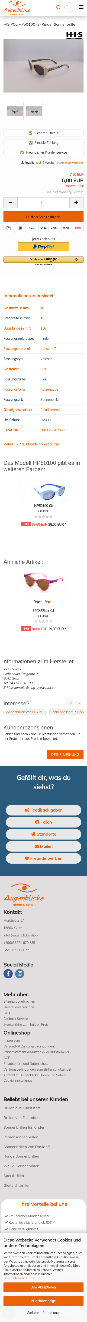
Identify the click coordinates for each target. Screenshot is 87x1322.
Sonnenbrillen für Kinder (68, 712)
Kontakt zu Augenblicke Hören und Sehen (34, 1075)
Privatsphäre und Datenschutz (25, 1064)
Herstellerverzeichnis (19, 1007)
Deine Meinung (65, 755)
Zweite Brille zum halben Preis (25, 1024)
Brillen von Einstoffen (21, 1117)
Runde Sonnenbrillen (21, 1156)
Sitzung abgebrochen (19, 1001)
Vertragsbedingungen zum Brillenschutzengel (37, 1069)
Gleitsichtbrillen (16, 1185)
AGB (6, 1058)
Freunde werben (43, 858)
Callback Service (15, 1019)
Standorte (43, 834)
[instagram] (19, 973)
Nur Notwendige (43, 1301)
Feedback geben (44, 810)
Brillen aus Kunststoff (21, 1108)
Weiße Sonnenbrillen (21, 1166)
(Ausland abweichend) (70, 162)
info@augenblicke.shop (20, 935)
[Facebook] (8, 973)
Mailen (44, 846)
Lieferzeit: (27, 162)
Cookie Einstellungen (18, 1080)
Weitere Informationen (44, 1313)
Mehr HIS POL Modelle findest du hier (31, 444)
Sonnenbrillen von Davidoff (26, 1146)
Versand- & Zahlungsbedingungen (28, 1046)
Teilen (43, 822)
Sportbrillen (13, 1175)
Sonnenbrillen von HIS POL (25, 712)
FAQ (6, 1013)
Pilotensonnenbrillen (20, 1137)
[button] (43, 261)
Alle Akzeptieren (43, 1287)
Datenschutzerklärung (19, 1278)
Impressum (11, 1040)
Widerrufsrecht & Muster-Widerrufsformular (36, 1052)
